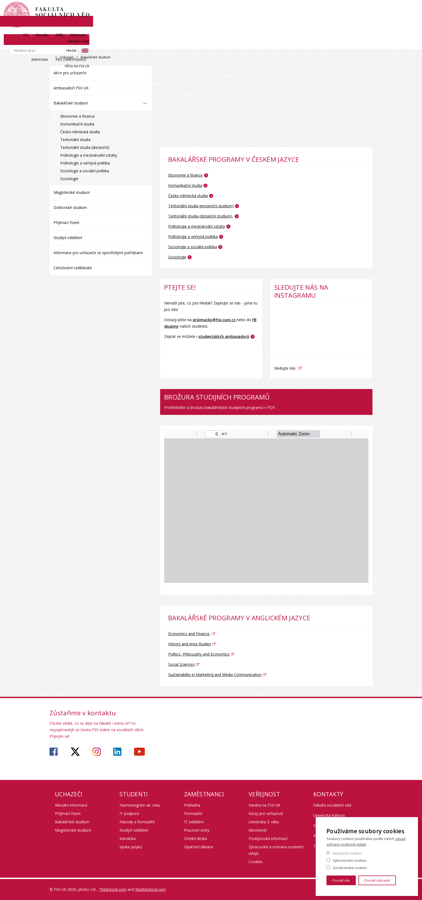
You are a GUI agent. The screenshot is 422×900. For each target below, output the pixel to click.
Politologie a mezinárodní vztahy (88, 155)
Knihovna (294, 28)
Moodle (300, 10)
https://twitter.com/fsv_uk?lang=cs (75, 752)
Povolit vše (341, 880)
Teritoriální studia (75, 139)
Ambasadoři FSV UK (71, 87)
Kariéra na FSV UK (264, 805)
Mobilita (194, 44)
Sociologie (69, 178)
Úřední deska (195, 838)
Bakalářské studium (71, 103)
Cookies (256, 861)
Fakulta (65, 44)
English (368, 19)
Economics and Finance (189, 633)
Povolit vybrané (377, 880)
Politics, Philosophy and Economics (199, 654)
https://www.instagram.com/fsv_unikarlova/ (97, 752)
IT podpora (129, 813)
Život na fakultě (301, 44)
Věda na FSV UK (360, 28)
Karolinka (127, 838)
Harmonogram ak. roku (139, 805)
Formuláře (193, 813)
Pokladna (192, 805)
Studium (151, 44)
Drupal (51, 57)
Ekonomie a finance (77, 116)
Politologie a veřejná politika (85, 163)
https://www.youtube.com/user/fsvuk (139, 752)
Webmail (336, 10)
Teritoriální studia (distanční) (84, 147)
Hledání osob (361, 10)
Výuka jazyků (130, 846)
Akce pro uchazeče (70, 72)
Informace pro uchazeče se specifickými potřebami (98, 252)
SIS (284, 10)
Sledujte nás (285, 368)
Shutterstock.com (150, 889)
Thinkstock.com (112, 889)
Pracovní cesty (196, 830)
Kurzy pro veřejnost (266, 813)
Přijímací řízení (66, 222)
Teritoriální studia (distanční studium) (200, 216)
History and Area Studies (189, 643)
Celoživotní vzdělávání (73, 267)
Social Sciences (181, 664)
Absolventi (258, 830)
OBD (317, 10)
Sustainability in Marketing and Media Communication (215, 674)
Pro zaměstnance (325, 28)
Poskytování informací (268, 838)
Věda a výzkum (244, 44)
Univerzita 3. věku (264, 821)
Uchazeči (108, 44)
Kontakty (354, 44)
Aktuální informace (71, 805)
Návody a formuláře (137, 821)
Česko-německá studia (80, 131)
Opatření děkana (198, 846)
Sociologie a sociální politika (84, 170)
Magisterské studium (72, 192)
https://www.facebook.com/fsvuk (54, 752)
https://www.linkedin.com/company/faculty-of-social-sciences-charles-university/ (117, 752)
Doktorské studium (70, 207)
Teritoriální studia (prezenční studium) (201, 205)
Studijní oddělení (68, 237)
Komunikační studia (77, 124)
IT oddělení (193, 821)
